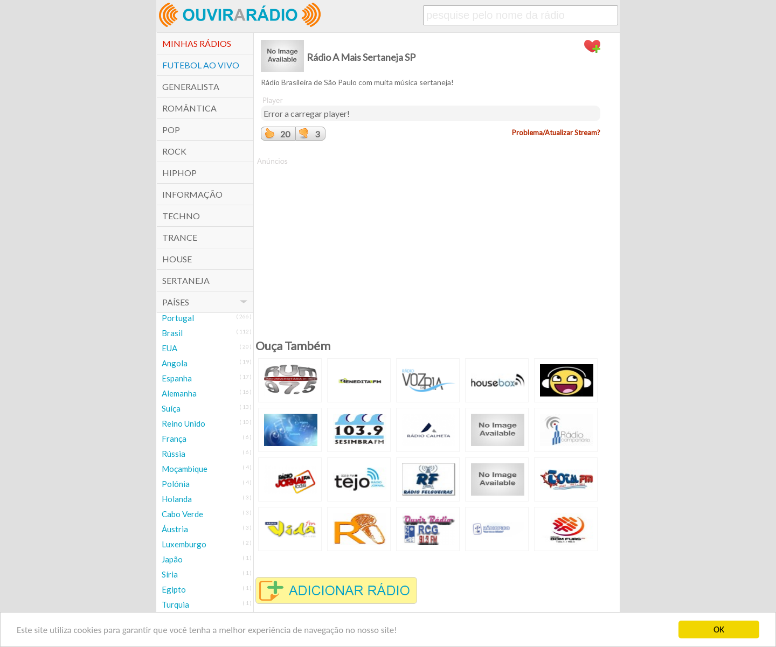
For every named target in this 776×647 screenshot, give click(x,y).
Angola (175, 363)
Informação (192, 194)
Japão (172, 559)
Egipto (174, 589)
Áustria (175, 529)
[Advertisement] (430, 241)
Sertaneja (186, 280)
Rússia (173, 453)
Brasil (172, 333)
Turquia (175, 604)
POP (171, 129)
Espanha (177, 378)
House (177, 259)
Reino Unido (183, 423)
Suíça (171, 408)
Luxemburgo (184, 544)
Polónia (176, 484)
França (174, 438)
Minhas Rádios (196, 43)
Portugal (178, 318)
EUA (169, 348)
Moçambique (184, 469)
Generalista (190, 86)
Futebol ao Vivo (200, 65)
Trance (179, 237)
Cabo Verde (182, 514)
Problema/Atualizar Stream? (556, 132)
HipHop (179, 173)
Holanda (177, 499)
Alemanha (179, 393)
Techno (181, 216)
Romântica (189, 108)
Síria (170, 574)
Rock (174, 151)
